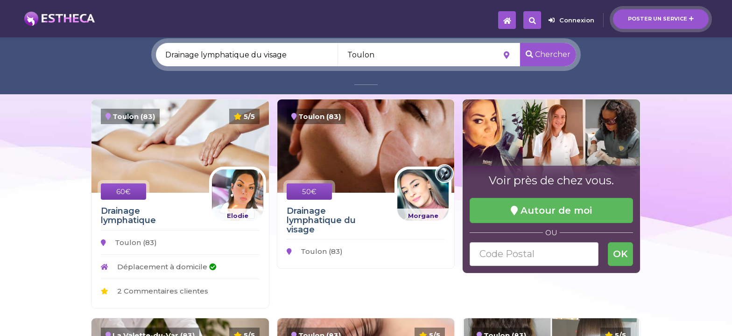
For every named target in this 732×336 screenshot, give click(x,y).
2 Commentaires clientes (154, 291)
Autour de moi (551, 210)
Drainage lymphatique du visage (321, 220)
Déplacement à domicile (158, 266)
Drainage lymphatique (128, 215)
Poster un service (661, 18)
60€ (123, 191)
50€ (309, 191)
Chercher (548, 54)
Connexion (571, 20)
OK (620, 253)
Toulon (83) (129, 242)
